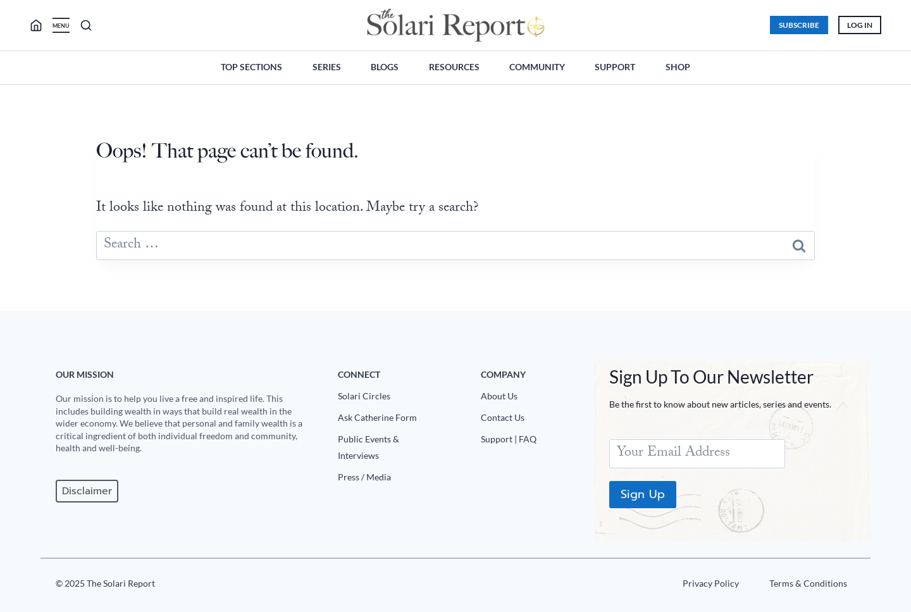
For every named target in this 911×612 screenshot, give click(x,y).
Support (615, 66)
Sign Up (643, 494)
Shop (678, 66)
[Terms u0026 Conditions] (806, 586)
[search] (41, 25)
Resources (454, 66)
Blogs (385, 66)
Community (537, 66)
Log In (859, 25)
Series (327, 66)
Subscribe (798, 25)
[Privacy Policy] (709, 586)
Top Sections (251, 66)
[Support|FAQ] (532, 442)
